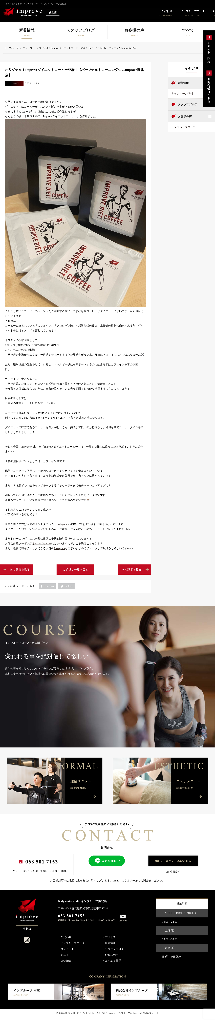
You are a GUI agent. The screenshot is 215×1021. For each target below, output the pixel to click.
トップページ (11, 48)
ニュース (27, 48)
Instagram (62, 524)
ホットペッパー (41, 543)
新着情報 (183, 83)
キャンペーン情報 (182, 93)
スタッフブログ (187, 104)
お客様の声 (185, 116)
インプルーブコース (183, 127)
